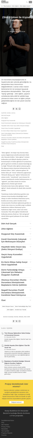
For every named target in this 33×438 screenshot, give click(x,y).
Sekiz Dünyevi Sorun (8, 306)
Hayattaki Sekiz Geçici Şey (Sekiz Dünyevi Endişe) (15, 125)
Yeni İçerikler (5, 431)
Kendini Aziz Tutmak (20, 309)
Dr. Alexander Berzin (13, 31)
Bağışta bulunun (16, 402)
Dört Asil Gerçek (5, 115)
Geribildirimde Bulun (7, 420)
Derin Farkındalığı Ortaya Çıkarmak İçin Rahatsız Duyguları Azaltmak (14, 134)
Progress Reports (6, 433)
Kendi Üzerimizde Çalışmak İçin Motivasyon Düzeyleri (16, 123)
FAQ (2, 422)
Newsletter (4, 429)
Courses (4, 435)
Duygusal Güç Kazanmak (8, 120)
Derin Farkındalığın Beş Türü (23, 306)
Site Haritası (5, 424)
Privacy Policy (5, 426)
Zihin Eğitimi (4, 118)
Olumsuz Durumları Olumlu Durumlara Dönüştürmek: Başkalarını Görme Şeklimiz (15, 138)
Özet (2, 146)
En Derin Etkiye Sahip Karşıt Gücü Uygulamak (14, 131)
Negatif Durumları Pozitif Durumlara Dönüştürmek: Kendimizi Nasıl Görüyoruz (15, 142)
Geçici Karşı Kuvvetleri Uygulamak (10, 128)
